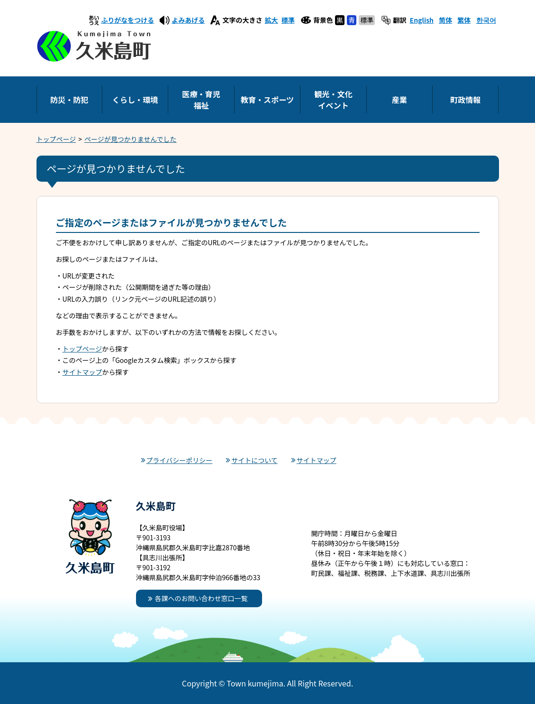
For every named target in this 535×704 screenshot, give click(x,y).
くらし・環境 (135, 99)
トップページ (56, 139)
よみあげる (188, 20)
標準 (288, 20)
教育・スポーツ (267, 99)
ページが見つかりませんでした (130, 139)
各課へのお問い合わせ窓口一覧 (201, 598)
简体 (445, 20)
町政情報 (465, 99)
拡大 (271, 20)
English (422, 20)
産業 (399, 99)
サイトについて (254, 460)
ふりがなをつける (127, 20)
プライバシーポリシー (179, 460)
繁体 (464, 20)
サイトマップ (82, 372)
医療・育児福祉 (201, 99)
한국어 (486, 20)
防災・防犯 (69, 99)
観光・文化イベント (333, 99)
